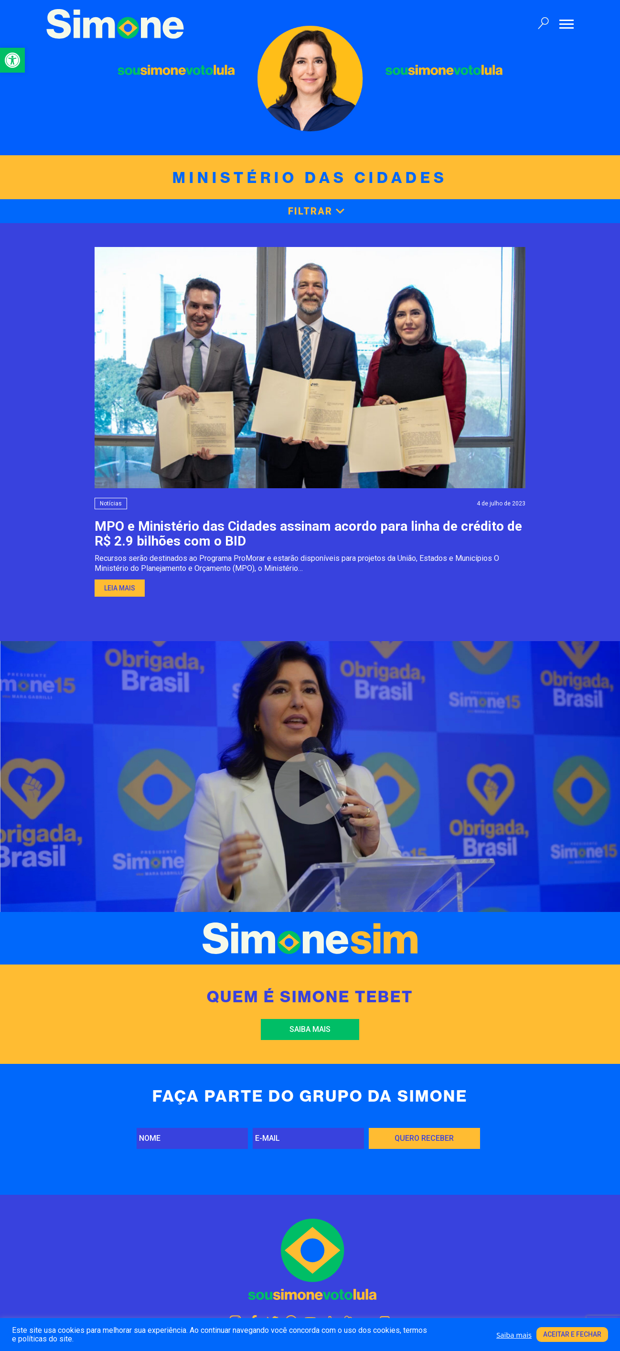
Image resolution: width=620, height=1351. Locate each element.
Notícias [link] (111, 503)
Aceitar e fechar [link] (572, 1334)
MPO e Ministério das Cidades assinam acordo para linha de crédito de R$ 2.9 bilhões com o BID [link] (308, 533)
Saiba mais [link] (310, 1029)
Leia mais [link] (119, 588)
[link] (12, 60)
